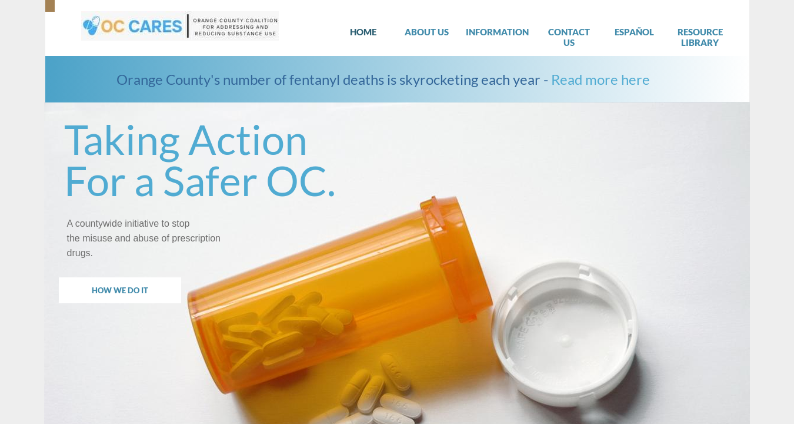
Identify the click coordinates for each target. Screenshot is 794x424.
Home (363, 31)
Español (634, 31)
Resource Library (700, 37)
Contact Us (569, 37)
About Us (427, 31)
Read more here (600, 79)
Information (497, 31)
